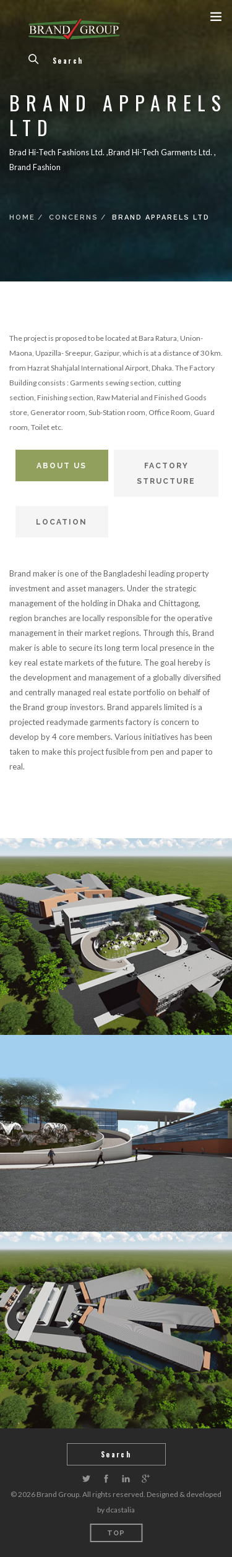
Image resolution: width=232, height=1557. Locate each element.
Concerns (73, 217)
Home (22, 217)
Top (116, 1533)
